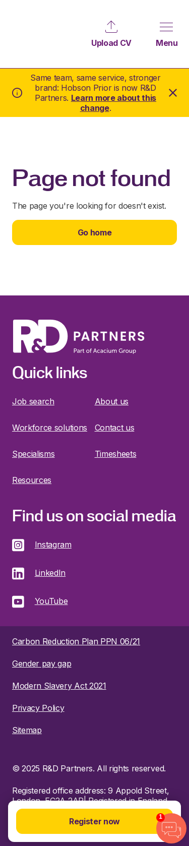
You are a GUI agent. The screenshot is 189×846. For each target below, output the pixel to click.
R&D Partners (33, 34)
